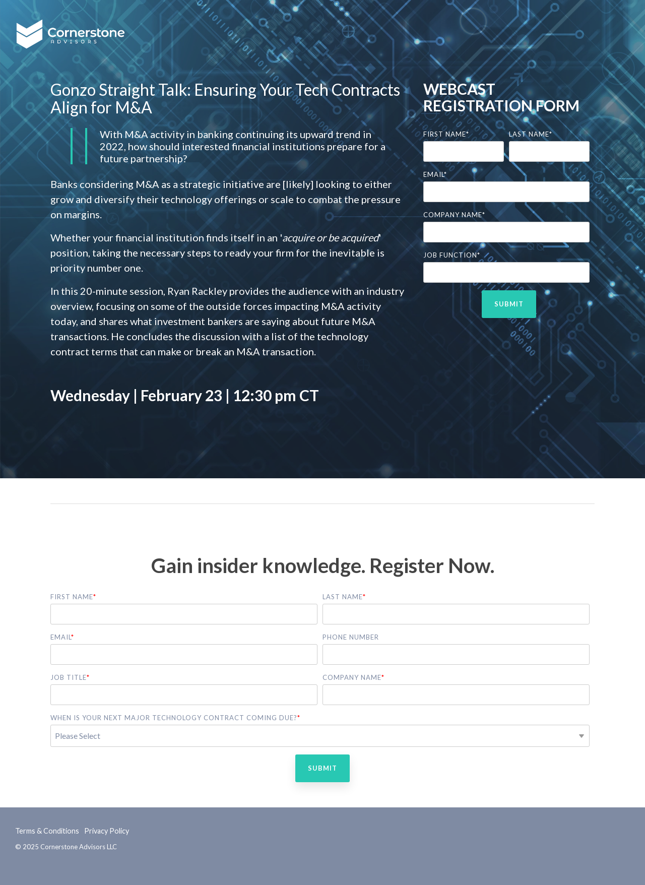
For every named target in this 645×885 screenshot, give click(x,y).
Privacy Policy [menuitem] (106, 831)
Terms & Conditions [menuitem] (47, 831)
